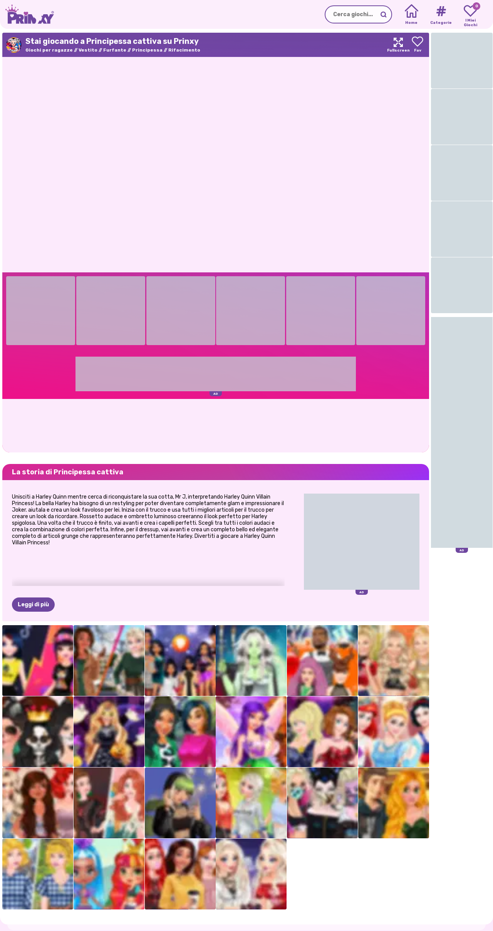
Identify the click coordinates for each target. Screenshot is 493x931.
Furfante (114, 50)
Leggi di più (33, 604)
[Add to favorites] (417, 45)
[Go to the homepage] (27, 14)
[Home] (411, 14)
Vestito (88, 50)
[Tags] (441, 14)
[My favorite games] (470, 14)
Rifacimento (184, 50)
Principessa (147, 50)
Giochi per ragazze (49, 50)
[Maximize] (398, 45)
